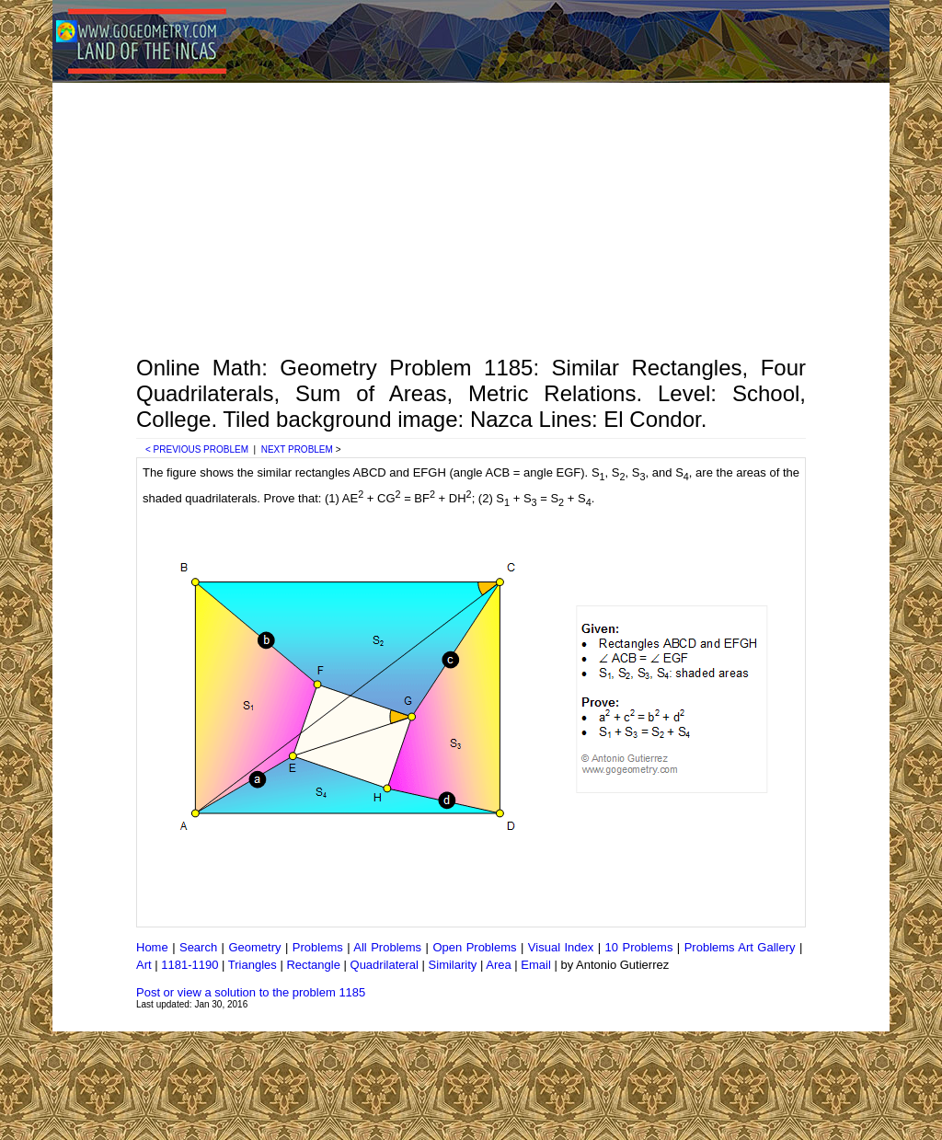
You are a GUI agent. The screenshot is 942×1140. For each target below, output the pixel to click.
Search (198, 947)
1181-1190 (189, 965)
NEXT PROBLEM (297, 449)
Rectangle (313, 965)
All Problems (387, 947)
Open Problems (474, 947)
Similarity (453, 965)
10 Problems (639, 947)
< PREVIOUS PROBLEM (196, 449)
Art (144, 965)
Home (152, 947)
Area (498, 965)
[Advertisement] (471, 217)
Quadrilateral (384, 965)
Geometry (254, 947)
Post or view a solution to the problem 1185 (250, 992)
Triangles (252, 965)
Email (536, 965)
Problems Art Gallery (740, 947)
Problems (318, 947)
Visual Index (560, 947)
